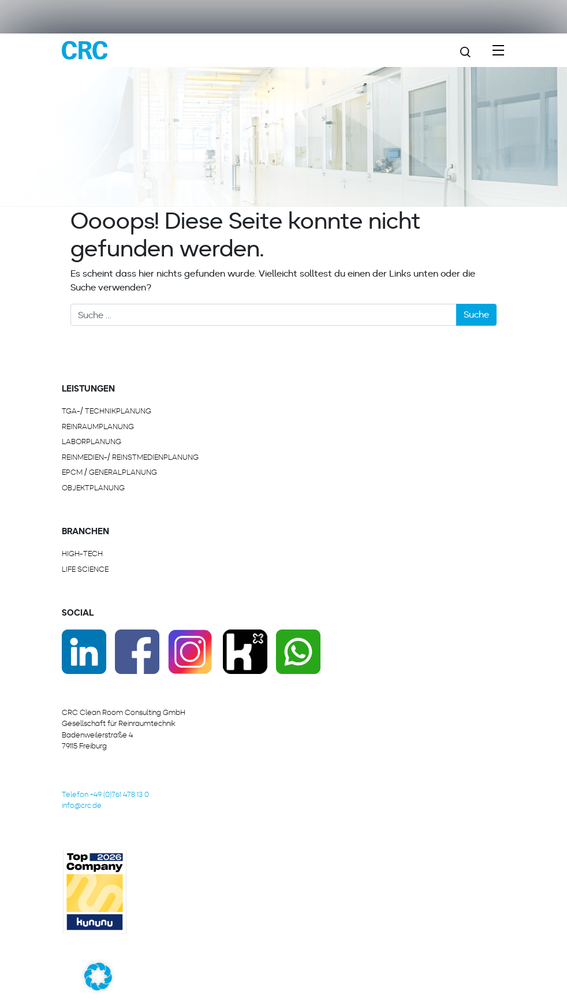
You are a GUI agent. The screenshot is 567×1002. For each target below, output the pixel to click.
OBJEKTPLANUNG (93, 487)
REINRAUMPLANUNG (98, 426)
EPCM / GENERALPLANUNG (109, 472)
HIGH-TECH (82, 553)
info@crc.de (82, 805)
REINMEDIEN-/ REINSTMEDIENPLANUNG (130, 457)
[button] (98, 976)
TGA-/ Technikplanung (106, 410)
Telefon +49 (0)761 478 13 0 (105, 794)
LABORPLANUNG (91, 441)
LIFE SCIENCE (85, 569)
